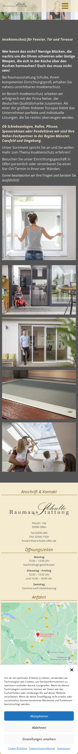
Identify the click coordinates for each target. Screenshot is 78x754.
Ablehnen (39, 727)
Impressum (63, 748)
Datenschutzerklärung (42, 748)
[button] (72, 670)
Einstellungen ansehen (39, 739)
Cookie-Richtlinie (17, 748)
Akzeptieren (39, 716)
